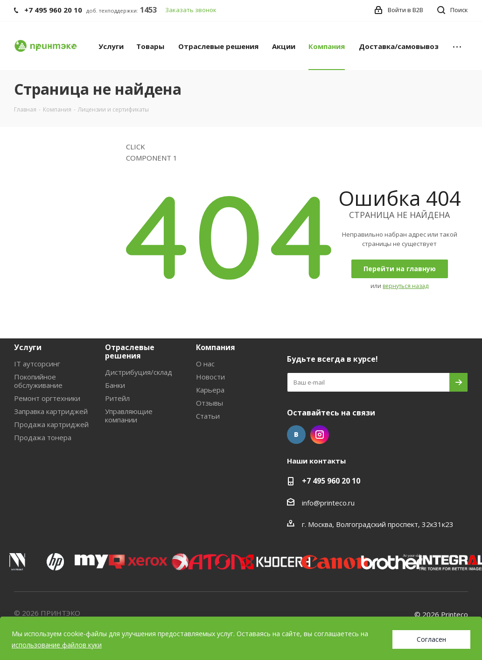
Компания (215, 347)
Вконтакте (296, 434)
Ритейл (117, 398)
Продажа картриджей (51, 424)
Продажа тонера (42, 437)
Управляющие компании (129, 415)
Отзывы (209, 402)
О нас (205, 363)
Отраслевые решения (129, 351)
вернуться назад (405, 286)
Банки (115, 385)
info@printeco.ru (328, 502)
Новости (210, 376)
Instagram (319, 434)
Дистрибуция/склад (138, 372)
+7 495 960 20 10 (331, 481)
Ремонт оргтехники (47, 398)
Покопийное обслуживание (38, 381)
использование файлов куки (57, 644)
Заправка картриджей (51, 411)
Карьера (210, 389)
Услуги (28, 347)
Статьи (208, 416)
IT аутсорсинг (37, 363)
